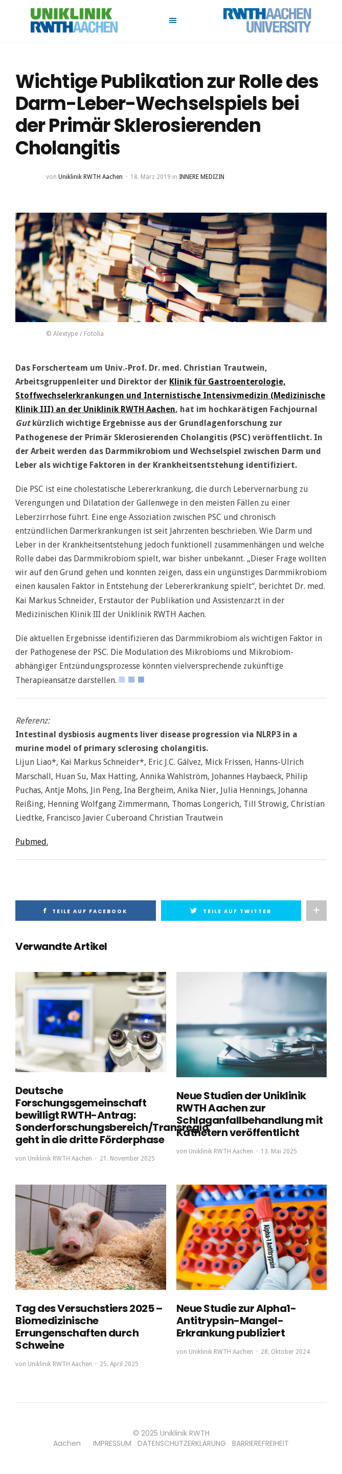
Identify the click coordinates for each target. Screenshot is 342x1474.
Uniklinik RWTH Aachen (90, 176)
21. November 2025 (127, 1158)
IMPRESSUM (112, 1443)
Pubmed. (31, 842)
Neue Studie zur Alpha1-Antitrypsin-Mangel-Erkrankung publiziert (236, 1320)
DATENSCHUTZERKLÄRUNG (182, 1443)
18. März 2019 (150, 176)
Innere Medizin (201, 176)
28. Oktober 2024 (285, 1351)
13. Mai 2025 (279, 1151)
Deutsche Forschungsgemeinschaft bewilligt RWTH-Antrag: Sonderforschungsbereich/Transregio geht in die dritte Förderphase (111, 1115)
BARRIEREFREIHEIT (260, 1443)
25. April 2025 (119, 1364)
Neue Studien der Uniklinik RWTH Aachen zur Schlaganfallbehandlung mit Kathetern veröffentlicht (249, 1114)
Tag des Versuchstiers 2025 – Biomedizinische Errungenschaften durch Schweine (88, 1326)
